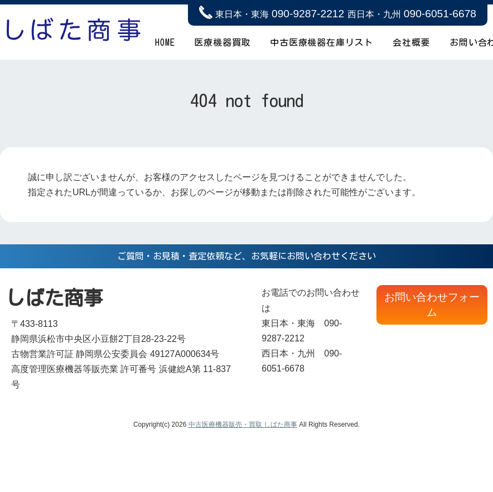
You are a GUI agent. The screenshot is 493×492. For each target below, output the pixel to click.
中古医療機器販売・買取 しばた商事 (242, 424)
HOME (165, 42)
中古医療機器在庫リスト (321, 42)
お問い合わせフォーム (432, 304)
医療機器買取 (222, 42)
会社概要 (411, 42)
